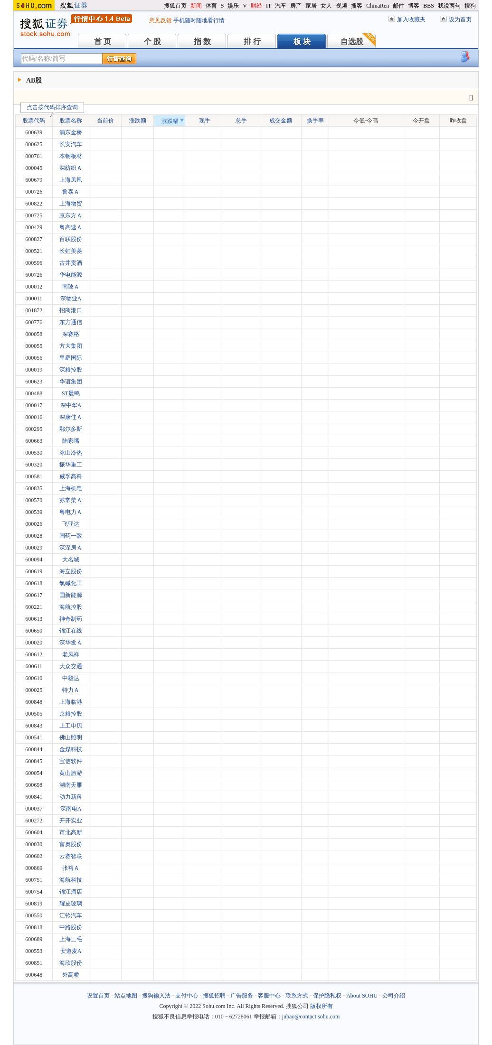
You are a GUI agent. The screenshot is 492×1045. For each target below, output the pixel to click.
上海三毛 (70, 939)
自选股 (352, 41)
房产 (296, 5)
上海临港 (70, 702)
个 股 (152, 41)
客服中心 (269, 995)
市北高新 (70, 832)
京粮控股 (70, 713)
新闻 (196, 5)
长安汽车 (70, 144)
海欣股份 (70, 963)
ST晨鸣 (71, 393)
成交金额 (280, 120)
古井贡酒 (70, 263)
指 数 (202, 41)
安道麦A (71, 951)
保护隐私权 (327, 995)
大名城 (70, 559)
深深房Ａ (70, 547)
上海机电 (70, 488)
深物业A (71, 298)
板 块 (302, 41)
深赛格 (70, 334)
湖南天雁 (70, 785)
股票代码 (36, 119)
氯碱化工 (70, 583)
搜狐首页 (175, 5)
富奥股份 (70, 844)
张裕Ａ (70, 868)
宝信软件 (70, 761)
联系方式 (296, 995)
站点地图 (125, 995)
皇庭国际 (70, 358)
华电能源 (70, 274)
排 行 (252, 41)
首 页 (102, 41)
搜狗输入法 (156, 995)
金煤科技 (70, 749)
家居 (311, 5)
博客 (413, 5)
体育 (211, 5)
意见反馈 (160, 20)
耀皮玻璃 (70, 903)
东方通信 (70, 322)
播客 (356, 5)
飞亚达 (70, 524)
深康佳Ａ (70, 417)
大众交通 (70, 666)
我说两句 (449, 5)
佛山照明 (70, 737)
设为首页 (460, 19)
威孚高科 (70, 476)
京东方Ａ (70, 215)
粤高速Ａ (70, 227)
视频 (341, 5)
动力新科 (70, 796)
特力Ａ (70, 690)
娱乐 (233, 5)
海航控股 (70, 607)
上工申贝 (70, 725)
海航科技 (70, 880)
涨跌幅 (172, 121)
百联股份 (70, 239)
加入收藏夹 (411, 19)
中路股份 (70, 927)
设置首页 (98, 995)
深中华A (71, 405)
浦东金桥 (70, 132)
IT (268, 5)
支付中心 (186, 995)
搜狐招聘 (214, 995)
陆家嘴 (70, 441)
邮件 (398, 5)
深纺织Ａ (70, 168)
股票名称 (70, 120)
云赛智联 (70, 856)
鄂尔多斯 (70, 429)
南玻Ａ (70, 286)
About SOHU (362, 995)
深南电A (71, 808)
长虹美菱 (70, 251)
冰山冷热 (70, 452)
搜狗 (470, 5)
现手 (204, 120)
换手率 (315, 120)
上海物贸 (70, 203)
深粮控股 (70, 369)
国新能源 (70, 595)
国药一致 (70, 535)
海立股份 (70, 571)
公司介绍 (393, 995)
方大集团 (70, 346)
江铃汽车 (70, 915)
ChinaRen (377, 5)
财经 (256, 5)
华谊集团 (70, 381)
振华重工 (70, 464)
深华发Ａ (70, 642)
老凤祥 (70, 654)
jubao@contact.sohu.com (311, 1016)
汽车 (280, 5)
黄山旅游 (70, 773)
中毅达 (70, 678)
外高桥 (70, 974)
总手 (241, 120)
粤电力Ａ (70, 512)
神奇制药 (70, 619)
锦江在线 (70, 630)
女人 (326, 5)
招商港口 (70, 310)
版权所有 (321, 1006)
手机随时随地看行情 (199, 20)
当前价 (105, 120)
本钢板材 (70, 156)
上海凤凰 (70, 180)
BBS (428, 5)
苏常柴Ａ (70, 500)
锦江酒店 (70, 891)
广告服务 (241, 995)
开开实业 (70, 820)
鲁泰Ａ (70, 191)
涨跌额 (137, 120)
